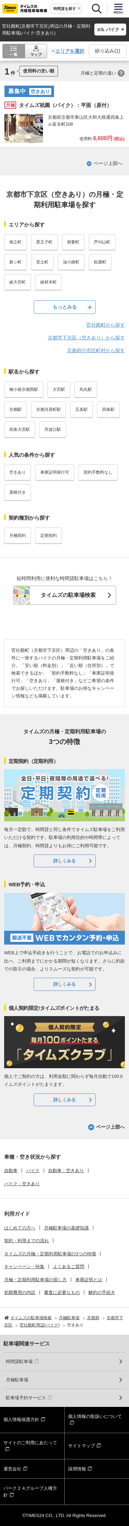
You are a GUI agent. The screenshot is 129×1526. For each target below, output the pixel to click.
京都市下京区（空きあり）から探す (86, 337)
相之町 (15, 242)
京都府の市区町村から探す (96, 350)
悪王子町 (44, 242)
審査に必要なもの (62, 1292)
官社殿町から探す (105, 325)
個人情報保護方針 (21, 1419)
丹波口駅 (52, 429)
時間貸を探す (64, 9)
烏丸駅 (85, 389)
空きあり (17, 472)
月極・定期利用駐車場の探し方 (35, 1279)
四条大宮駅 (19, 429)
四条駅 (108, 409)
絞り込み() (107, 51)
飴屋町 (100, 262)
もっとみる (65, 307)
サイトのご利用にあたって (30, 1442)
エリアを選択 (69, 51)
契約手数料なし (98, 472)
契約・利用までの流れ (26, 1240)
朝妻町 (73, 242)
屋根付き (17, 492)
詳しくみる (64, 860)
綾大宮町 (17, 282)
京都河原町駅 (48, 409)
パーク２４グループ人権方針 (30, 1492)
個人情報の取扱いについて (95, 1416)
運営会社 (12, 1468)
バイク (33, 1170)
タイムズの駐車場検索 (68, 595)
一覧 (14, 54)
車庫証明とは (88, 1279)
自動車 (11, 1170)
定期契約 (48, 535)
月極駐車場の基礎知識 (66, 1227)
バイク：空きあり (22, 1183)
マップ (36, 54)
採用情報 (77, 1468)
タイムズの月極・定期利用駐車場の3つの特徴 (50, 1253)
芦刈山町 (102, 242)
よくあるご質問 (68, 1266)
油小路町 (71, 262)
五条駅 (81, 409)
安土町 (42, 262)
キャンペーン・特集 (24, 1266)
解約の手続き (101, 1292)
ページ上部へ (108, 163)
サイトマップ (81, 1445)
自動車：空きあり (66, 1170)
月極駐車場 (17, 1379)
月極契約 (17, 535)
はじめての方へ (19, 1227)
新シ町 (15, 262)
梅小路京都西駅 (23, 389)
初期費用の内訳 (19, 1292)
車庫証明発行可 (54, 472)
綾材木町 (48, 282)
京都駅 (15, 409)
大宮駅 (59, 389)
